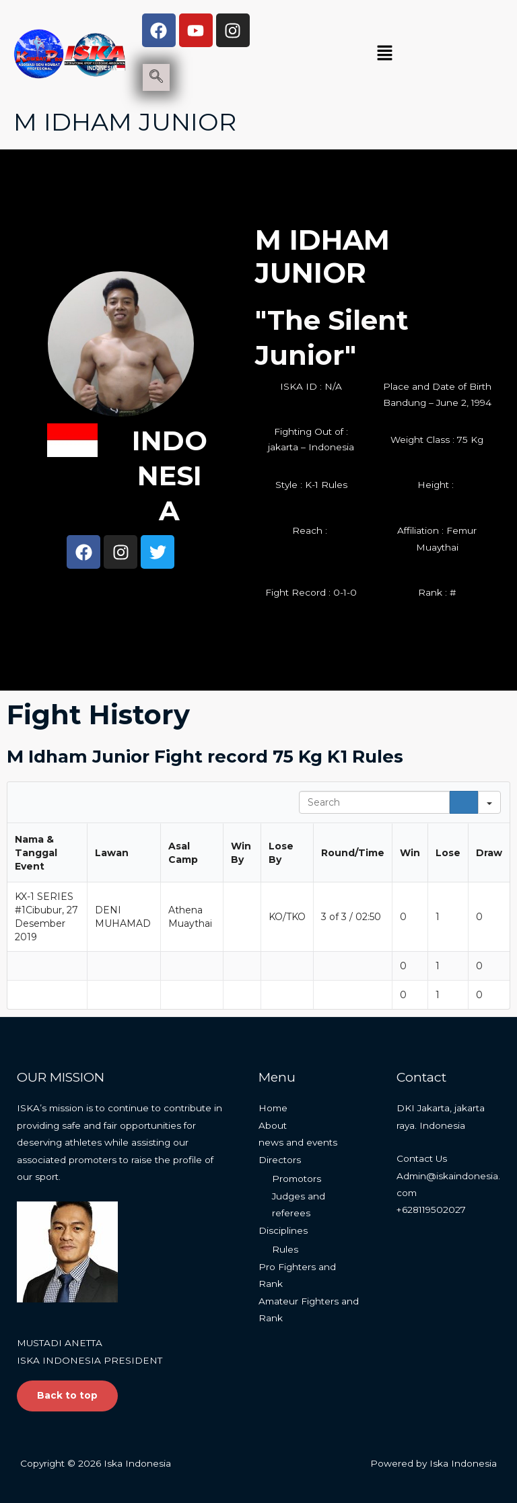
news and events (297, 1142)
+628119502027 (431, 1209)
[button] (384, 54)
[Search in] (489, 802)
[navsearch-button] (156, 77)
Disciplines (283, 1230)
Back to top (67, 1395)
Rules (285, 1249)
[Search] (464, 802)
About (272, 1125)
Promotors (296, 1178)
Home (272, 1108)
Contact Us (422, 1158)
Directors (279, 1159)
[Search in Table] (374, 802)
